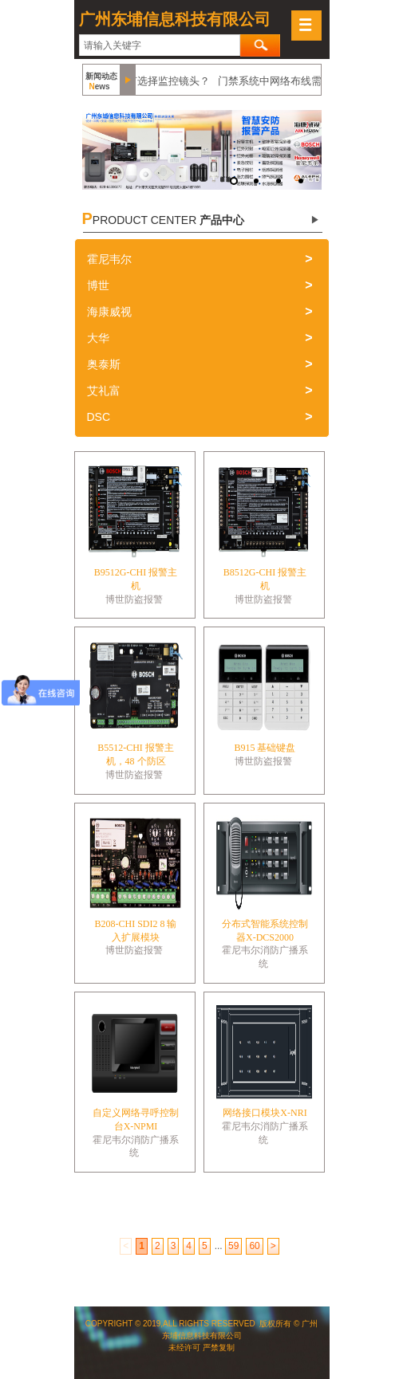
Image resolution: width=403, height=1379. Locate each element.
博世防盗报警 (134, 599)
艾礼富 (104, 390)
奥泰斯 (104, 364)
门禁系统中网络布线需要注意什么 (298, 81)
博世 (98, 285)
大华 (98, 338)
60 (254, 1245)
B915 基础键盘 (264, 747)
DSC (99, 417)
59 (233, 1245)
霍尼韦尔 (109, 259)
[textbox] (159, 45)
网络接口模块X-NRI (264, 1112)
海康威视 (109, 311)
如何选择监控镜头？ (165, 81)
